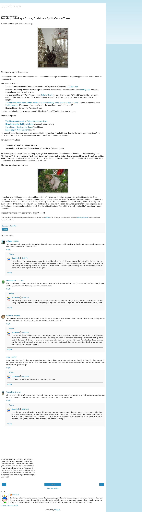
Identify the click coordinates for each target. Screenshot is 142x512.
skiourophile (11, 280)
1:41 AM (18, 392)
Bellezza (9, 315)
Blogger (57, 510)
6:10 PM (25, 258)
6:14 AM (13, 357)
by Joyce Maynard (17, 130)
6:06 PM (16, 241)
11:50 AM (25, 332)
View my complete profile (9, 505)
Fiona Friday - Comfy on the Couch (19, 127)
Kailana (9, 241)
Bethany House (47, 95)
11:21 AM (25, 376)
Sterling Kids (85, 90)
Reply (8, 249)
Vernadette (10, 392)
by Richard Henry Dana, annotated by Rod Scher (42, 103)
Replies (11, 254)
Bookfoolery (11, 6)
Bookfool (15, 258)
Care (8, 357)
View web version (53, 488)
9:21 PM (17, 315)
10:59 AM (25, 297)
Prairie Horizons (12, 105)
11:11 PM (20, 280)
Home (53, 484)
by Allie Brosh (20, 124)
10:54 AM (25, 409)
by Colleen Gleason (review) (26, 121)
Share (5, 229)
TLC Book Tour (72, 87)
